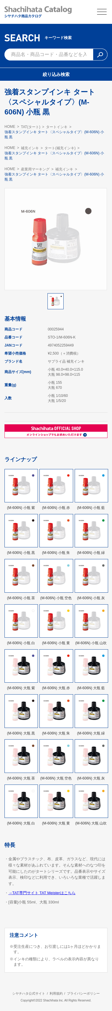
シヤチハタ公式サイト (28, 993)
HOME (9, 127)
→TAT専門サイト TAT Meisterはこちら (42, 893)
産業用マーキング (35, 169)
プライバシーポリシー (83, 993)
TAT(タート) (30, 127)
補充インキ (30, 148)
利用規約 (56, 993)
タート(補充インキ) (60, 148)
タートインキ (56, 127)
